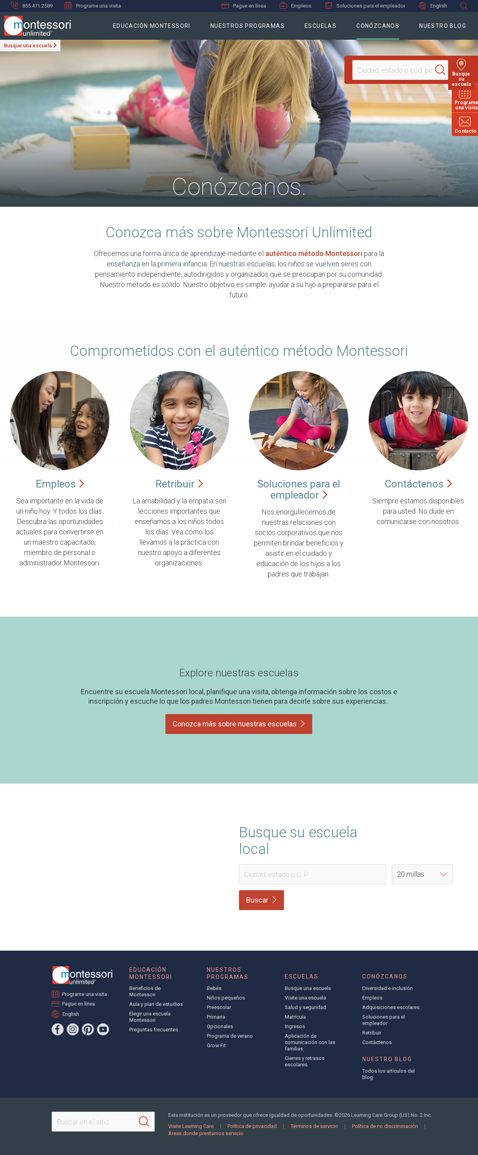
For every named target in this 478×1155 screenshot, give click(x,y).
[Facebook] (58, 1029)
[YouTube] (103, 1029)
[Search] (444, 70)
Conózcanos (377, 26)
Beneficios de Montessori (145, 991)
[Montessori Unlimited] (35, 26)
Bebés (214, 988)
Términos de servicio (314, 1126)
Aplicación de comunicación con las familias (310, 1042)
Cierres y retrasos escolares (304, 1061)
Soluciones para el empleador (365, 5)
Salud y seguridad (305, 1007)
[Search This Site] (103, 1122)
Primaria (216, 1017)
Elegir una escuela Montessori (150, 1017)
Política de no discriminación (385, 1126)
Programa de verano (230, 1036)
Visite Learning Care (191, 1126)
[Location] (397, 70)
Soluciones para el (298, 489)
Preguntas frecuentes (153, 1030)
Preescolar (219, 1007)
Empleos (295, 5)
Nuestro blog (442, 26)
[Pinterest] (88, 1029)
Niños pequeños (226, 998)
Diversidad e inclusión (387, 988)
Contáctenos (377, 1042)
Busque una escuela (28, 46)
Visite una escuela (305, 998)
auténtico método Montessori (313, 253)
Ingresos (295, 1026)
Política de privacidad (252, 1126)
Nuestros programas (247, 26)
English (433, 6)
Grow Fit (216, 1045)
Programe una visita (92, 5)
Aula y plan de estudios (156, 1004)
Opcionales (220, 1026)
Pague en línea (244, 6)
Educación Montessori (151, 26)
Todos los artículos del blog (388, 1074)
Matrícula (295, 1017)
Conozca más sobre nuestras (239, 724)
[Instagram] (73, 1029)
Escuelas (320, 26)
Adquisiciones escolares (391, 1007)
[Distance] (422, 874)
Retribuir (371, 1033)
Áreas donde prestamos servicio (205, 1133)
